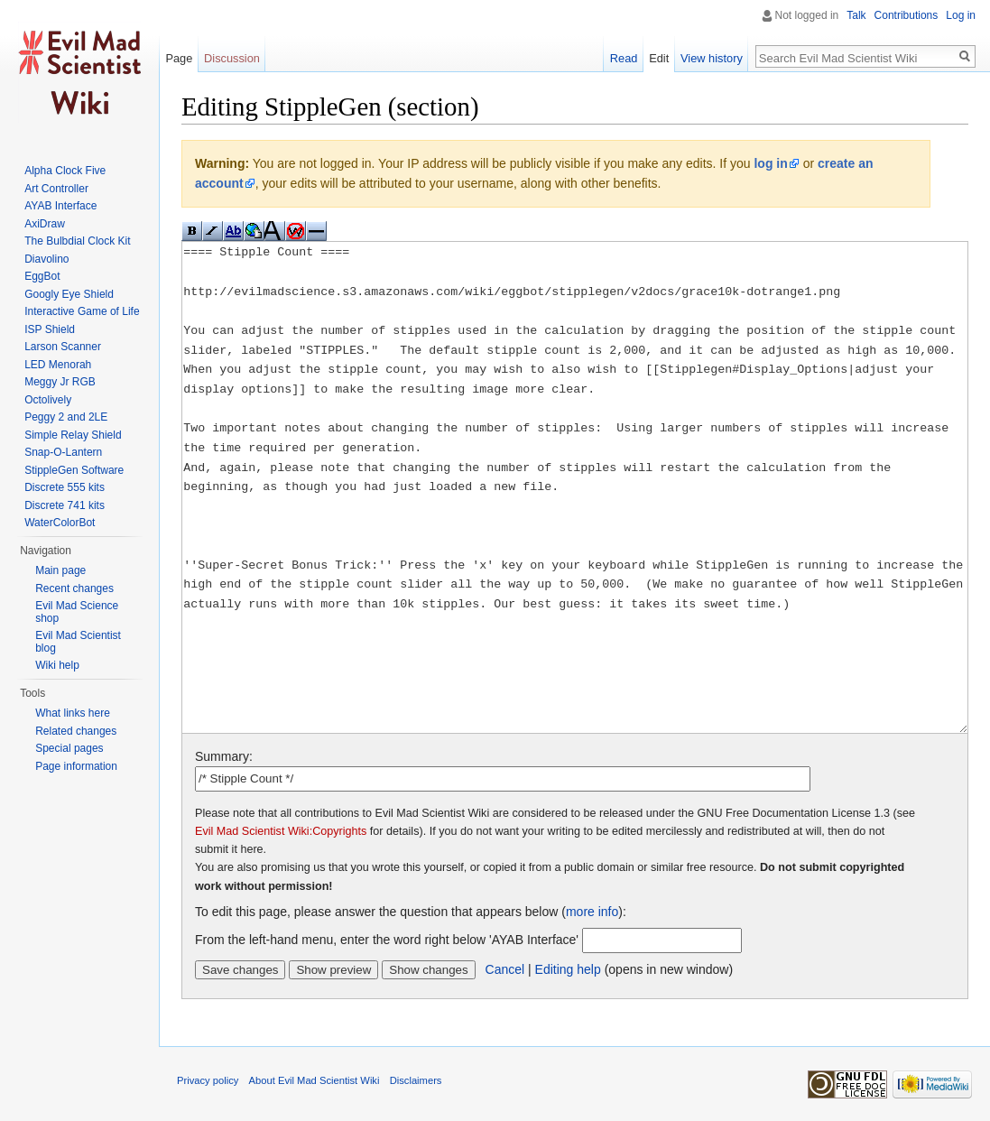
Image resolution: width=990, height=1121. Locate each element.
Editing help (568, 969)
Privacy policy (207, 1080)
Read (624, 58)
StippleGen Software (74, 470)
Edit (659, 58)
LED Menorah (57, 364)
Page (178, 58)
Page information (76, 766)
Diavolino (46, 259)
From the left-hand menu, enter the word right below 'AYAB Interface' (386, 939)
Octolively (47, 400)
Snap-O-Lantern (63, 452)
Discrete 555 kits (64, 487)
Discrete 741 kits (64, 505)
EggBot (42, 276)
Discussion (232, 58)
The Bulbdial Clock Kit (77, 241)
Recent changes (74, 588)
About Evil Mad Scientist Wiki (314, 1080)
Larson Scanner (62, 346)
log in (770, 163)
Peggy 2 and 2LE (65, 417)
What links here (72, 713)
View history (711, 58)
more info (592, 911)
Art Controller (56, 188)
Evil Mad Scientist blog (78, 641)
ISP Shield (49, 329)
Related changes (75, 731)
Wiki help (57, 665)
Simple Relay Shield (72, 435)
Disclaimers (416, 1080)
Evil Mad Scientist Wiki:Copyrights (280, 831)
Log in (961, 15)
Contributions (906, 15)
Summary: (224, 756)
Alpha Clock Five (65, 170)
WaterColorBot (59, 522)
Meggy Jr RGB (60, 381)
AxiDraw (44, 224)
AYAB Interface (60, 205)
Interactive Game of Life (81, 311)
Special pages (69, 748)
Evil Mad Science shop (76, 612)
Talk (856, 15)
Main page (60, 570)
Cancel (505, 969)
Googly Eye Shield (69, 294)
